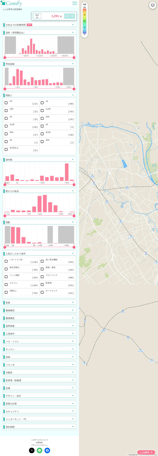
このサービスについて (39, 440)
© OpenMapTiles (133, 455)
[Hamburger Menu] (74, 3)
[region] (118, 228)
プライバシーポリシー (39, 445)
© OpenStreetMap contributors (147, 455)
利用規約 (39, 443)
